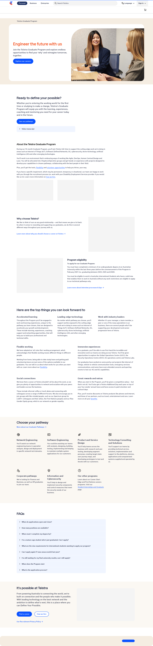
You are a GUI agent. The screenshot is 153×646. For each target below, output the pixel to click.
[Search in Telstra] (85, 3)
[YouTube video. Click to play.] (105, 110)
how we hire (50, 177)
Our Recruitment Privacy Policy (30, 622)
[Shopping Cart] (145, 9)
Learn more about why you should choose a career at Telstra (41, 234)
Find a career (24, 614)
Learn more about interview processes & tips (85, 287)
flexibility (39, 167)
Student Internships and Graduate (91, 487)
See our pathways (26, 121)
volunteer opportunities (56, 167)
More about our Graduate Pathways (31, 427)
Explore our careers (24, 61)
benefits (94, 399)
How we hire (41, 614)
